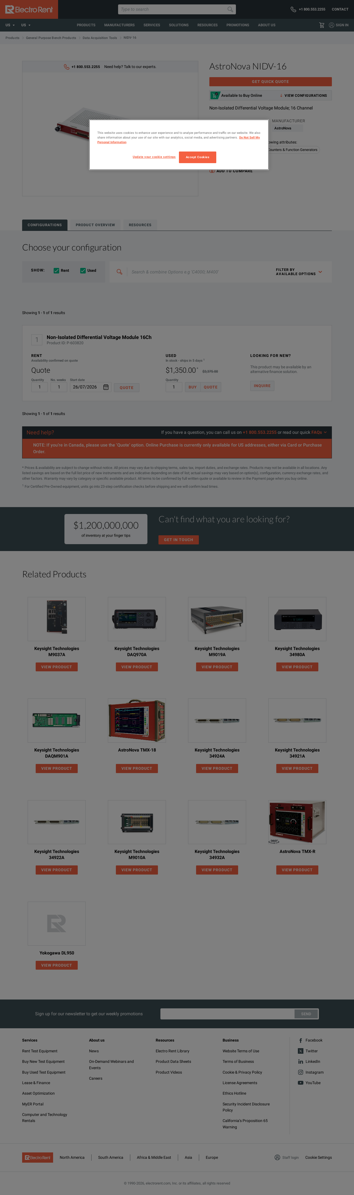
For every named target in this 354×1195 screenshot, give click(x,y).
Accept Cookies (198, 157)
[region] (179, 144)
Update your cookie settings (154, 157)
